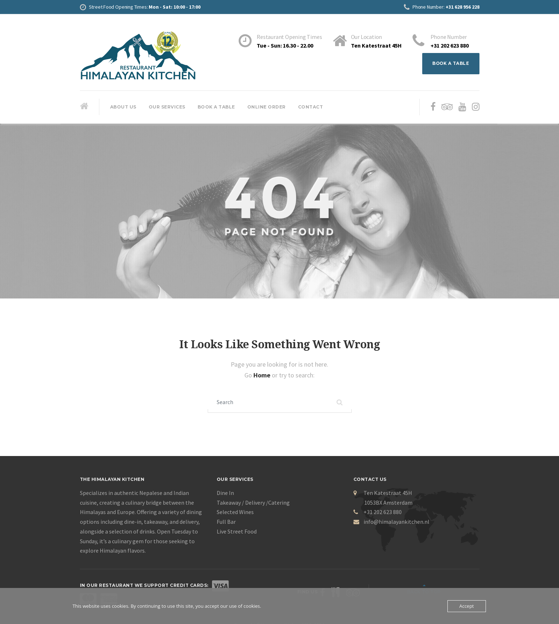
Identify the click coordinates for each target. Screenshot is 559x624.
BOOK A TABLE (450, 63)
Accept (466, 606)
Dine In (225, 493)
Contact (310, 107)
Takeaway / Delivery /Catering (253, 503)
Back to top (452, 586)
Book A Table (216, 107)
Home (262, 375)
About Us (123, 107)
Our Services (167, 107)
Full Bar (226, 522)
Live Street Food (237, 532)
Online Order (266, 107)
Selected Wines (235, 513)
